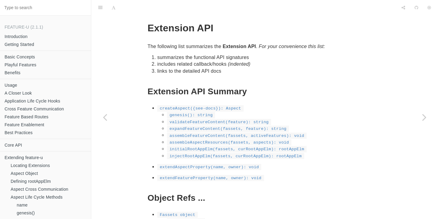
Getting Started (19, 44)
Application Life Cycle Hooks (32, 101)
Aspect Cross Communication (39, 189)
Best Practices (19, 132)
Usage (11, 85)
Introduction (16, 36)
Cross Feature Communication (34, 108)
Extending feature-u (24, 157)
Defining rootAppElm (31, 181)
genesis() (26, 212)
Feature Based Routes (26, 116)
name (22, 205)
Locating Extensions (30, 165)
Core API (13, 145)
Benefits (12, 72)
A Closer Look (18, 93)
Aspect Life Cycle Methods (37, 197)
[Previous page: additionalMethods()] (105, 117)
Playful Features (20, 64)
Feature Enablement (24, 124)
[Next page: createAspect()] (424, 117)
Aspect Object (24, 173)
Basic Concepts (20, 56)
